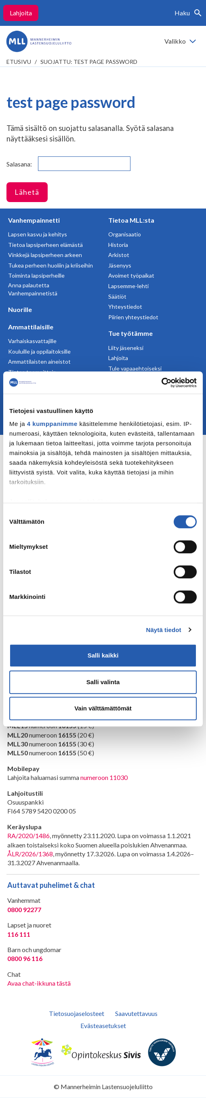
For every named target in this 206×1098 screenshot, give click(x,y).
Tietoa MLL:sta (131, 220)
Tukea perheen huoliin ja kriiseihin (50, 265)
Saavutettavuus (136, 1013)
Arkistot (118, 254)
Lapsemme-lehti (128, 285)
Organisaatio (124, 234)
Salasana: (68, 163)
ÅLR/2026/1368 (30, 854)
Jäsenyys (119, 265)
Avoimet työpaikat (131, 275)
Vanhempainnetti (34, 220)
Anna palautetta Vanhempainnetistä (32, 289)
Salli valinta (103, 682)
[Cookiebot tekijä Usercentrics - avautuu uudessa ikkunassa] (161, 382)
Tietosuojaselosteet (76, 1013)
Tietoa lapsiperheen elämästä (45, 244)
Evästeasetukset (103, 1025)
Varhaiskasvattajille (32, 340)
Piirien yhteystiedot (133, 317)
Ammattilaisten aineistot (39, 361)
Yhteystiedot (125, 306)
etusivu (18, 61)
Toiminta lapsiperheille (36, 275)
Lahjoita (21, 13)
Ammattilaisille (30, 327)
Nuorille (20, 309)
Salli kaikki (103, 655)
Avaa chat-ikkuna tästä (39, 983)
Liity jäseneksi (125, 347)
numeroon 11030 (104, 777)
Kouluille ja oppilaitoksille (39, 351)
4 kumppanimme (52, 423)
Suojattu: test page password (88, 61)
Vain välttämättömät (103, 708)
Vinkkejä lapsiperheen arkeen (45, 254)
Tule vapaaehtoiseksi (135, 368)
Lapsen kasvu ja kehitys (37, 234)
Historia (118, 244)
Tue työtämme (130, 333)
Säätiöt (117, 296)
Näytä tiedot (163, 629)
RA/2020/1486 (28, 835)
